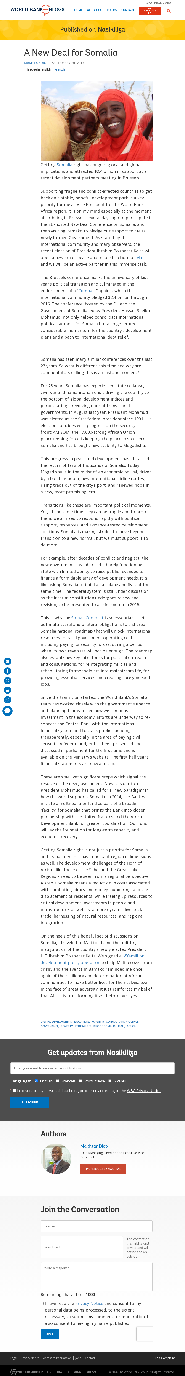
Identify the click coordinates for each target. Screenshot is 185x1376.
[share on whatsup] (7, 699)
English (46, 70)
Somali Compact (87, 617)
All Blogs (94, 10)
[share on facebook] (7, 671)
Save (50, 1333)
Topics (112, 10)
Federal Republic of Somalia (95, 1026)
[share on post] (7, 680)
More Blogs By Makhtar (103, 1169)
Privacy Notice (89, 1303)
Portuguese (95, 1081)
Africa (131, 1026)
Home (78, 10)
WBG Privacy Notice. (144, 1090)
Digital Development (56, 1021)
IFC (68, 1372)
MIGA (77, 1372)
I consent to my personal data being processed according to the (89, 1090)
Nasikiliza (111, 30)
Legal (13, 1358)
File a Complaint (164, 1358)
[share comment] (7, 711)
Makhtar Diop (36, 62)
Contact (127, 10)
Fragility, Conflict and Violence (115, 1021)
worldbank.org (158, 3)
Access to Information (57, 1358)
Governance (49, 1026)
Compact (87, 290)
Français (60, 70)
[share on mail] (7, 661)
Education (81, 1021)
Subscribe (30, 1102)
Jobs (78, 1358)
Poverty (67, 1026)
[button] (169, 11)
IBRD (50, 1372)
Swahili (120, 1081)
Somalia (64, 164)
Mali (140, 257)
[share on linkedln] (7, 690)
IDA (59, 1372)
